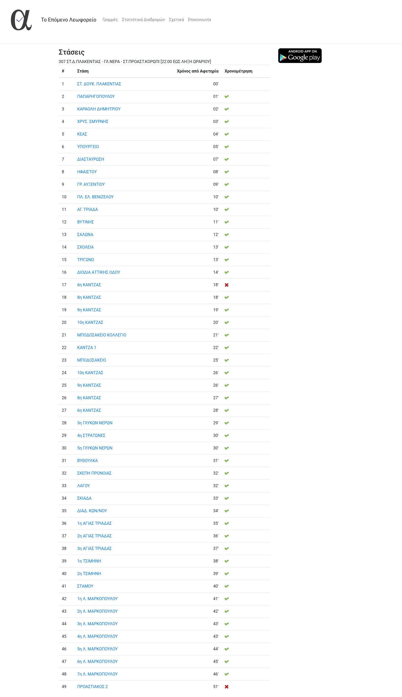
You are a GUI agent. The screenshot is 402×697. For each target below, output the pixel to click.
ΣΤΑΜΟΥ (85, 586)
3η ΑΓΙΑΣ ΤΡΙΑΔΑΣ (94, 548)
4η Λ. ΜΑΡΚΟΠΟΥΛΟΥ (97, 636)
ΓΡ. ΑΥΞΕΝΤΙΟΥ (91, 184)
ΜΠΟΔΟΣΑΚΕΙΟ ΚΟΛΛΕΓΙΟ (101, 335)
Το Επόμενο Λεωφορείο (68, 20)
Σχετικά (176, 19)
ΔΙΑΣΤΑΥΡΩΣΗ (90, 159)
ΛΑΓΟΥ (83, 485)
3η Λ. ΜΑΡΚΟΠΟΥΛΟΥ (97, 623)
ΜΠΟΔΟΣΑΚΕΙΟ (91, 360)
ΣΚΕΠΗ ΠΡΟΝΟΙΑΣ (94, 473)
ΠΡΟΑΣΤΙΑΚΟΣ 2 (92, 686)
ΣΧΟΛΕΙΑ (85, 247)
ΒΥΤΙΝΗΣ (85, 222)
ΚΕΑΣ (82, 134)
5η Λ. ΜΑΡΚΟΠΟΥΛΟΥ (97, 649)
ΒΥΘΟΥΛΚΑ (87, 460)
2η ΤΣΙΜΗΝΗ (89, 573)
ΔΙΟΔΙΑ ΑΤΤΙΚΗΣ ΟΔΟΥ (98, 272)
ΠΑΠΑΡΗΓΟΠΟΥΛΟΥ (96, 96)
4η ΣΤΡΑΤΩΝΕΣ (91, 435)
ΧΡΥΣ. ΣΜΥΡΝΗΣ (92, 121)
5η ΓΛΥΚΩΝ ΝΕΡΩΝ (95, 448)
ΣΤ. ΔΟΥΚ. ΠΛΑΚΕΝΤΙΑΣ (99, 83)
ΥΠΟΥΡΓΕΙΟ (88, 146)
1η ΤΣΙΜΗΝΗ (89, 561)
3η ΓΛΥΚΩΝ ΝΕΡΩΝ (95, 423)
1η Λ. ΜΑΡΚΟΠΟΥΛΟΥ (97, 598)
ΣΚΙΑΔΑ (84, 498)
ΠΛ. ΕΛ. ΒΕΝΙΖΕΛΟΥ (95, 196)
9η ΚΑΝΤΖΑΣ (89, 310)
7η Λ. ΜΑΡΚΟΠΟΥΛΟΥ (97, 674)
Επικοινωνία (199, 19)
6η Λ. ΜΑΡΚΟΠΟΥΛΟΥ (97, 661)
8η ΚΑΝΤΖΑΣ (89, 297)
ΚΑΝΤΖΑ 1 (86, 347)
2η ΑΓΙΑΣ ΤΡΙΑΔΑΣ (94, 536)
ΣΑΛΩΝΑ (85, 234)
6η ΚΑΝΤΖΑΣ (89, 284)
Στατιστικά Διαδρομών (143, 19)
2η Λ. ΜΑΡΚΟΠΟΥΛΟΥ (97, 611)
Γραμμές (110, 19)
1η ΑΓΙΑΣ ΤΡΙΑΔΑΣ (94, 523)
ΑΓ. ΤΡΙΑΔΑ (87, 209)
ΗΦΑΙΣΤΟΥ (87, 171)
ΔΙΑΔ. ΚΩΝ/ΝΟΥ (92, 510)
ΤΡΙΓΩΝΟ (85, 259)
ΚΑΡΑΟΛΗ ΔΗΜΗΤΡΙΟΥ (98, 109)
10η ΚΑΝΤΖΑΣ (90, 322)
